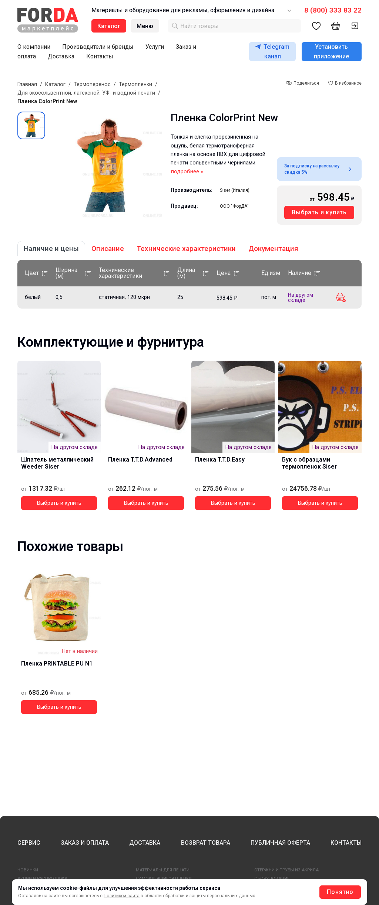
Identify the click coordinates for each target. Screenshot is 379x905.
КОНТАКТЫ (346, 842)
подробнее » (187, 172)
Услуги (154, 46)
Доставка (61, 56)
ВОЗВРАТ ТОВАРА (205, 842)
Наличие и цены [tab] (51, 248)
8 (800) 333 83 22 (333, 10)
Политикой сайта (122, 895)
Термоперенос (92, 84)
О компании (33, 46)
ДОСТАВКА (144, 842)
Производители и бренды (98, 46)
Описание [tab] (107, 248)
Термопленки (135, 84)
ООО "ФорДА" (234, 206)
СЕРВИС (28, 842)
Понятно (340, 891)
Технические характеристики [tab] (186, 248)
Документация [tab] (273, 248)
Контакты (99, 56)
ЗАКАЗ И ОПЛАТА (85, 842)
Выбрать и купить (319, 212)
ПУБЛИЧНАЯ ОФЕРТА (280, 842)
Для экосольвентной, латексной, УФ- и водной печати (86, 93)
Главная (27, 84)
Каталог (55, 84)
